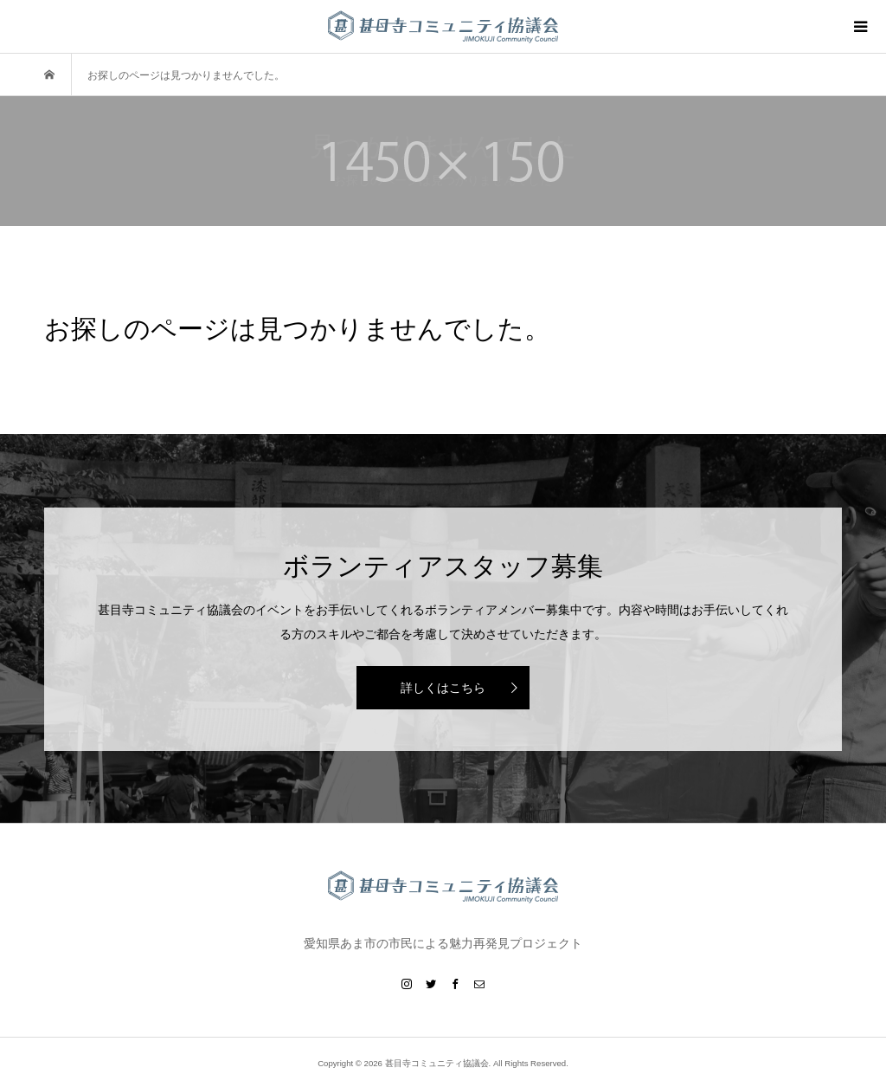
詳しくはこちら (443, 688)
